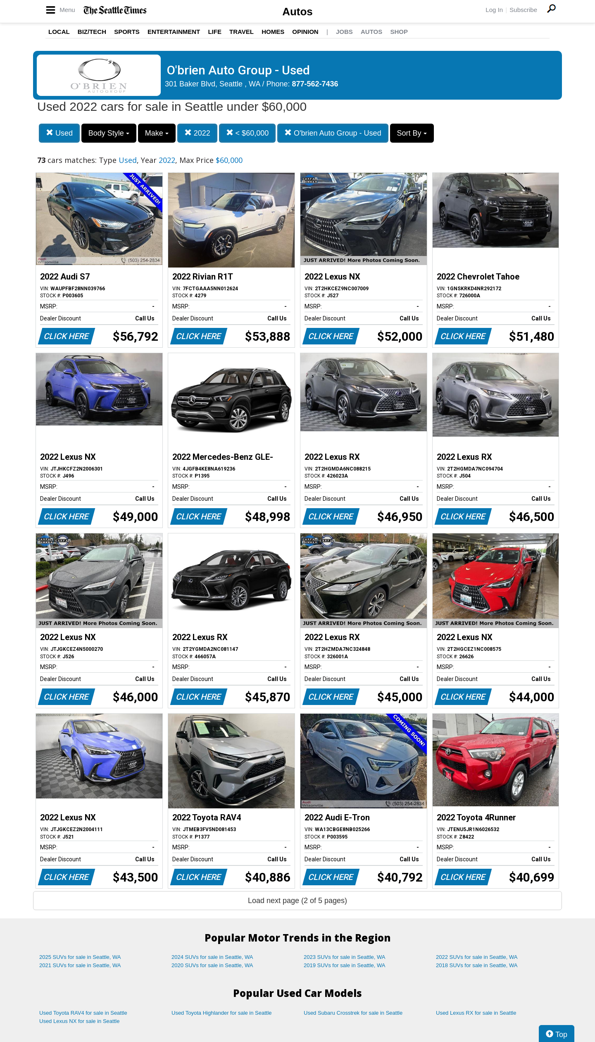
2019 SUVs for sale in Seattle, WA (345, 965)
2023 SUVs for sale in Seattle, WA (345, 957)
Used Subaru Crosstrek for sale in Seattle (353, 1013)
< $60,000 (247, 133)
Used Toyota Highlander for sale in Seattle (221, 1013)
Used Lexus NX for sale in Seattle (79, 1021)
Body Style (108, 133)
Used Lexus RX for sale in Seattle (476, 1013)
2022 (197, 133)
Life (214, 31)
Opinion (305, 31)
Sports (127, 31)
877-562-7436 (315, 84)
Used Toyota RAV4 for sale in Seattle (83, 1013)
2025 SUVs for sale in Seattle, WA (80, 957)
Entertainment (174, 31)
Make (157, 133)
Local (59, 31)
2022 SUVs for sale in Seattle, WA (477, 957)
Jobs (344, 31)
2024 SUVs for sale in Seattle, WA (212, 957)
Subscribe (523, 9)
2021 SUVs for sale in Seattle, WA (80, 965)
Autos (297, 11)
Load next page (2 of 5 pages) (297, 900)
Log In (494, 9)
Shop (399, 31)
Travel (241, 31)
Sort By (412, 133)
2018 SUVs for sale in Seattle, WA (477, 965)
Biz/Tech (92, 31)
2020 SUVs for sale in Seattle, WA (212, 965)
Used (59, 133)
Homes (273, 31)
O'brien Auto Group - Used (332, 133)
